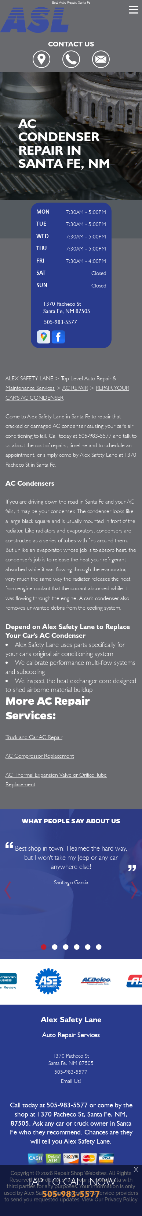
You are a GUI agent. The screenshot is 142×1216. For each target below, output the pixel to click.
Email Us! (71, 1081)
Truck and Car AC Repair (34, 737)
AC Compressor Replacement (40, 755)
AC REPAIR (75, 387)
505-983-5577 (60, 322)
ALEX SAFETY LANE (29, 378)
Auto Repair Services (71, 1035)
